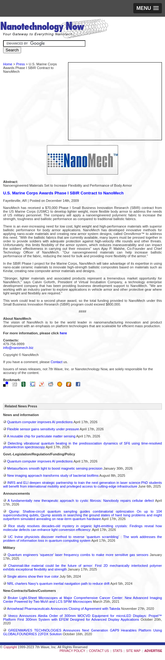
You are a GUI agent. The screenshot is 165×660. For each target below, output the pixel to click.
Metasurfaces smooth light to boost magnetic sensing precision (54, 468)
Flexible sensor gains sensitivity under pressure (43, 429)
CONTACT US (99, 651)
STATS (117, 651)
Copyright (10, 647)
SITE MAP (133, 651)
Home (7, 64)
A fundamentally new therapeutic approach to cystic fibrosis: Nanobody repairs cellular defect (80, 500)
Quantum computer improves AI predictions (40, 422)
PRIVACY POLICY (72, 651)
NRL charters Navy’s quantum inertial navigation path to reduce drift (58, 583)
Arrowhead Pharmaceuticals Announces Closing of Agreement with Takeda (63, 608)
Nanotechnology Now (54, 29)
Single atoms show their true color (33, 576)
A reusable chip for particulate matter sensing (41, 436)
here (63, 333)
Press (20, 64)
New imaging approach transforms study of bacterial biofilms (53, 475)
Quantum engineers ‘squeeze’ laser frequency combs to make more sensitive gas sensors (77, 555)
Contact (56, 362)
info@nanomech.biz (18, 348)
